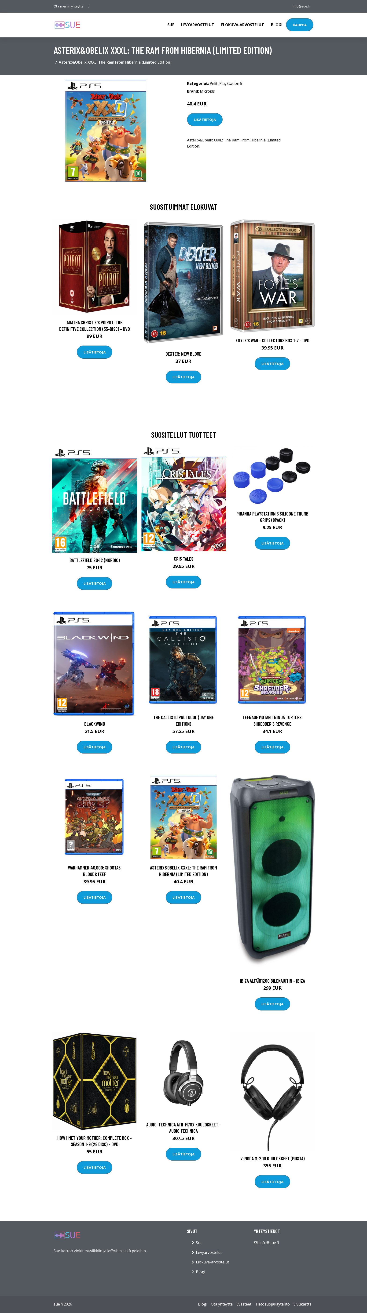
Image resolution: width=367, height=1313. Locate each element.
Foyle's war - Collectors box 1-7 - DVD (272, 340)
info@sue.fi (301, 6)
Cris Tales (183, 559)
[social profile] (88, 6)
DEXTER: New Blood (183, 354)
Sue (170, 24)
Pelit (213, 83)
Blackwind (94, 724)
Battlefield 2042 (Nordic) (95, 560)
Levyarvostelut (197, 24)
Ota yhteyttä (222, 1304)
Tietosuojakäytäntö (272, 1304)
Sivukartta (303, 1304)
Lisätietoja (205, 119)
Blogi (277, 24)
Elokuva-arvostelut (242, 24)
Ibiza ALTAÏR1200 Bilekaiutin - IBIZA (272, 981)
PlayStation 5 (230, 83)
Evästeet (243, 1304)
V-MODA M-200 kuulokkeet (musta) (272, 1158)
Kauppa (300, 24)
